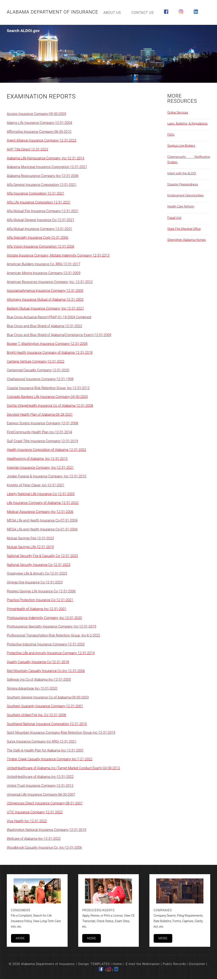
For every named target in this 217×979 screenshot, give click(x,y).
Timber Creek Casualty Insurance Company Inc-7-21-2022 (49, 759)
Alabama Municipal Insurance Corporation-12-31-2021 (47, 167)
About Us (112, 13)
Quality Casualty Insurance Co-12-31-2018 (38, 662)
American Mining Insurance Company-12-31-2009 (43, 273)
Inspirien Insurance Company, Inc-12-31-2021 (40, 468)
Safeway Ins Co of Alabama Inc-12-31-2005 (39, 679)
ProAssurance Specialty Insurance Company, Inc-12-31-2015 (51, 626)
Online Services (177, 112)
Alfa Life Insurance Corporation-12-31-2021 (39, 202)
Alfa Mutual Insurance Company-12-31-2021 (39, 229)
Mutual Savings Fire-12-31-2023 (30, 538)
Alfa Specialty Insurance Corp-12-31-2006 (37, 238)
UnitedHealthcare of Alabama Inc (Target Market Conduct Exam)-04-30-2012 (63, 768)
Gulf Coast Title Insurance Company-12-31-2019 (42, 441)
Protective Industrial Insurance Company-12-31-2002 (46, 644)
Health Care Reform (180, 206)
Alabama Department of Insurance (52, 12)
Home (117, 964)
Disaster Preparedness (182, 184)
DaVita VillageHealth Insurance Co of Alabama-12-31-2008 (50, 406)
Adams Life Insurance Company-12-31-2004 (39, 123)
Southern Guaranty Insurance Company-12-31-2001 (45, 706)
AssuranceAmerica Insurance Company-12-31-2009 (45, 291)
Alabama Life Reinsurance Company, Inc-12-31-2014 (45, 158)
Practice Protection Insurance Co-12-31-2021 (40, 600)
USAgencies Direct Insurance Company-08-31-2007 (45, 803)
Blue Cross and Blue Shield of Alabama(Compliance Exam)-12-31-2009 (59, 335)
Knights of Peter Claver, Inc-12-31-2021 (35, 485)
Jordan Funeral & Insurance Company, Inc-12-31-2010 (46, 476)
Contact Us (143, 13)
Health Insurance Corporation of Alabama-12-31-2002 (46, 450)
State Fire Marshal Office (184, 229)
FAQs (170, 134)
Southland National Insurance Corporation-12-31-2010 (47, 724)
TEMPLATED (100, 964)
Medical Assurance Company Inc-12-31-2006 (40, 512)
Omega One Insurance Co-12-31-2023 (35, 582)
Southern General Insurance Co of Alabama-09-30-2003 (48, 697)
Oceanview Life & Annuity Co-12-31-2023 (37, 573)
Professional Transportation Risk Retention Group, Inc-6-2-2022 (53, 635)
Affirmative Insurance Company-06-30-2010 (39, 132)
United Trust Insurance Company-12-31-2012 (40, 786)
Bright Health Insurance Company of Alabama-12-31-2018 (49, 353)
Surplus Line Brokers (181, 145)
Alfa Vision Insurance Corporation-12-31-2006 (40, 246)
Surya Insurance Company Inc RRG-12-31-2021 (42, 741)
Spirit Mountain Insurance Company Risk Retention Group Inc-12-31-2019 (61, 733)
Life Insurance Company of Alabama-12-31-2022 (43, 503)
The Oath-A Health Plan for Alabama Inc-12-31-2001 (45, 750)
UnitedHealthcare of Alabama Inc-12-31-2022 (40, 777)
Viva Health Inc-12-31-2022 (27, 821)
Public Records (174, 964)
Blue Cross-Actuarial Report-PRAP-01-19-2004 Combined (49, 317)
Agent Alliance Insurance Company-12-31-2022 (41, 140)
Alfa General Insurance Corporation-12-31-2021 (42, 185)
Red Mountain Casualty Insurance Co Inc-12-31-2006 (46, 671)
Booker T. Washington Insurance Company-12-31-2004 (47, 344)
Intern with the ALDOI (181, 173)
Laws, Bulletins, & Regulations (187, 123)
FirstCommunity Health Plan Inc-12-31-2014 (39, 432)
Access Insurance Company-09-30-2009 (36, 114)
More (20, 938)
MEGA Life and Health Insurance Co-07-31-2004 (42, 520)
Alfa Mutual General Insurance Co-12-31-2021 (40, 220)
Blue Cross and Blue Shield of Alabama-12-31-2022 (44, 326)
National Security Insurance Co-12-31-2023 (38, 565)
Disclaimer (197, 964)
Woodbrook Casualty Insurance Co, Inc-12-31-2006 (44, 848)
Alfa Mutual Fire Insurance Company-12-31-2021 (43, 211)
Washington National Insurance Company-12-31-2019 (46, 830)
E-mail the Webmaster (143, 964)
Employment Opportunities (185, 195)
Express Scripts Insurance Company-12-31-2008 (42, 423)
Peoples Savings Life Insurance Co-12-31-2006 (41, 591)
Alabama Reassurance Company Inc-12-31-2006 (42, 176)
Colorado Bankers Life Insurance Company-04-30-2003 (47, 397)
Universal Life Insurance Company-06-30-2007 (41, 794)
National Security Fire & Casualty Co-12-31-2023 (42, 556)
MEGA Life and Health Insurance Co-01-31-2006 (42, 529)
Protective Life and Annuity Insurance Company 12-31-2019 (51, 653)
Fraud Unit (174, 218)
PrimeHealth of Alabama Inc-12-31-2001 (36, 609)
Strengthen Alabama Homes (186, 240)
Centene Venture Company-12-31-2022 (35, 361)
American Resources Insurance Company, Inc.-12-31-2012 (50, 282)
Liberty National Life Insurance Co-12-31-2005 (41, 494)
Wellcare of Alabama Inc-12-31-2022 (34, 839)
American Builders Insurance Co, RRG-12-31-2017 (43, 264)
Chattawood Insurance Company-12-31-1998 (40, 379)
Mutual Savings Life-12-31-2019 (30, 547)
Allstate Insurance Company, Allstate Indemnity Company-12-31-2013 (58, 255)
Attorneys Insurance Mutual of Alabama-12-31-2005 (45, 299)
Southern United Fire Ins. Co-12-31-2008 (36, 715)
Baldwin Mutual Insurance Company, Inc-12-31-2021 (45, 308)
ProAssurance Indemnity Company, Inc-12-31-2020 (44, 618)
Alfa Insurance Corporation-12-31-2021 (35, 193)
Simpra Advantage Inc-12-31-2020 (32, 688)
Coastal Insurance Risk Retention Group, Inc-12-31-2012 (48, 388)
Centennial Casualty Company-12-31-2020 (38, 370)
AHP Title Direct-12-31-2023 (27, 149)
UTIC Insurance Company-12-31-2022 (35, 812)
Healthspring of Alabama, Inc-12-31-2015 (37, 459)
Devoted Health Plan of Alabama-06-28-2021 (40, 414)
